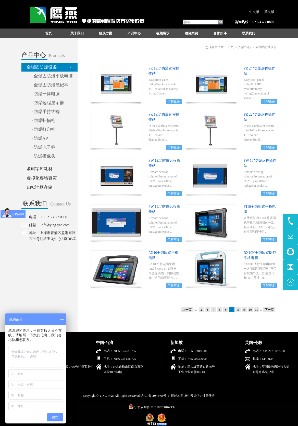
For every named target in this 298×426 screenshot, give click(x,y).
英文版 (269, 12)
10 (250, 309)
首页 (48, 33)
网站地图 (176, 395)
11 (256, 309)
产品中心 (244, 47)
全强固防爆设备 (266, 47)
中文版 (254, 12)
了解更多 (174, 101)
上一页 (187, 309)
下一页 (269, 309)
